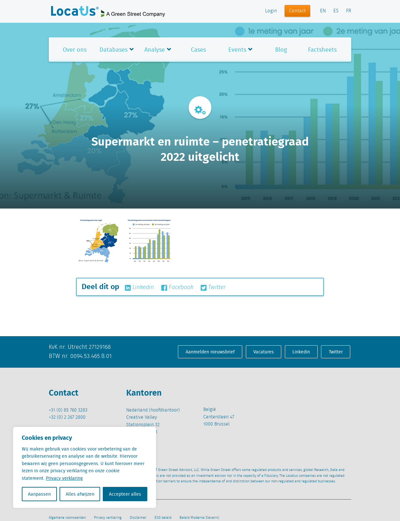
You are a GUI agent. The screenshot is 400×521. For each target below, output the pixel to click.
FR (348, 11)
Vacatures (263, 352)
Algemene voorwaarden (67, 518)
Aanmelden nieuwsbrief (210, 352)
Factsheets (322, 49)
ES (336, 11)
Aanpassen (39, 494)
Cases (198, 49)
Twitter (213, 287)
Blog (281, 49)
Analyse (154, 49)
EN (323, 11)
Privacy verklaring (64, 478)
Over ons (75, 49)
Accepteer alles (125, 494)
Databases (113, 49)
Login (271, 11)
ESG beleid (162, 518)
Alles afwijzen (80, 494)
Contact (297, 11)
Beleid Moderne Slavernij (199, 518)
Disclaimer (138, 518)
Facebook (177, 287)
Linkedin (139, 287)
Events (237, 49)
